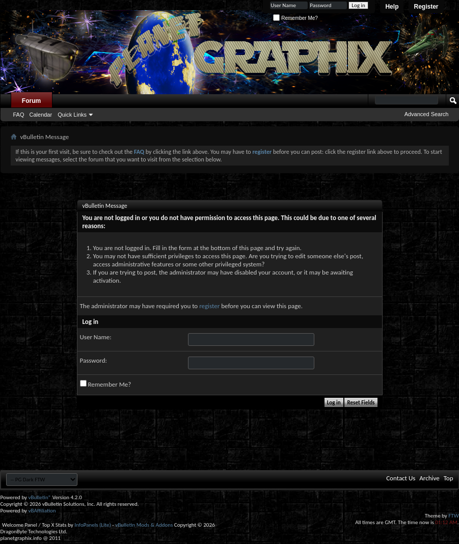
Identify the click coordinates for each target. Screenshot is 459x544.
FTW (453, 515)
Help (391, 6)
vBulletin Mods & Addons (144, 525)
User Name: (96, 337)
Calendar (41, 115)
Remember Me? (295, 18)
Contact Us (400, 478)
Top (448, 478)
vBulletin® (40, 497)
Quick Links (72, 115)
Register (426, 6)
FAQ (18, 115)
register (209, 306)
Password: (93, 360)
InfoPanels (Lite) (92, 525)
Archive (429, 478)
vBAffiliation (42, 510)
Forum (31, 100)
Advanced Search (426, 114)
